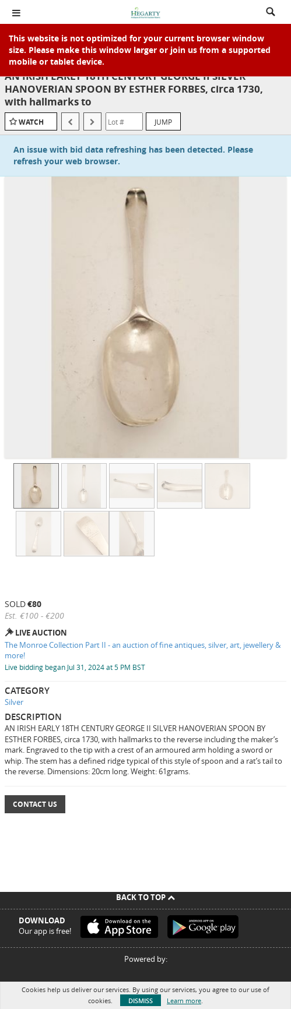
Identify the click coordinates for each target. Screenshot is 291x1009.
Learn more (184, 1000)
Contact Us (35, 804)
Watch (31, 122)
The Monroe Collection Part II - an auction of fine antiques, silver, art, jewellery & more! (143, 650)
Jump (163, 121)
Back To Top (145, 897)
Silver (14, 702)
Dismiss (140, 1000)
